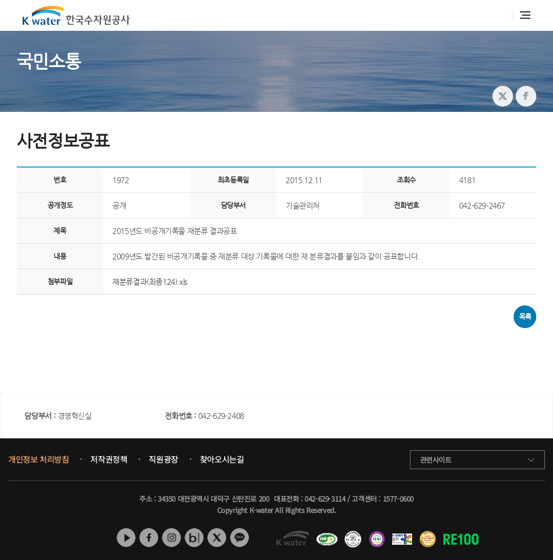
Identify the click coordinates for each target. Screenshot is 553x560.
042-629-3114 (325, 499)
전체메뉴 (525, 15)
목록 (525, 316)
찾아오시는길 (222, 459)
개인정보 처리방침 (38, 459)
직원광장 (163, 459)
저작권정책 (108, 459)
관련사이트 (435, 460)
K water (76, 15)
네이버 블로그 (194, 537)
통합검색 (498, 15)
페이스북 (148, 537)
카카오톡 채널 (239, 537)
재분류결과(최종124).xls (149, 281)
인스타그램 (171, 537)
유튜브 (126, 537)
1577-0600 (398, 499)
